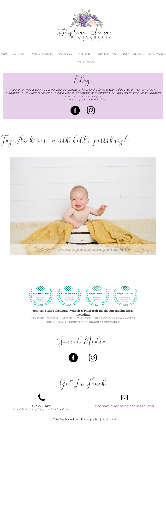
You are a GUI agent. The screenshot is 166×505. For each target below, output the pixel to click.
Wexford (67, 318)
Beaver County (68, 322)
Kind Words (157, 54)
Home (4, 54)
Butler (50, 322)
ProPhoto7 (109, 419)
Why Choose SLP (43, 54)
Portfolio (65, 54)
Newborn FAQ (107, 54)
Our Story (20, 54)
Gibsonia (109, 318)
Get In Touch (86, 62)
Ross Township (91, 322)
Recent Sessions (133, 54)
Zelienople (84, 318)
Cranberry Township (45, 318)
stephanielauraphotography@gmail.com (124, 405)
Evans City (125, 318)
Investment (85, 54)
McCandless (112, 322)
